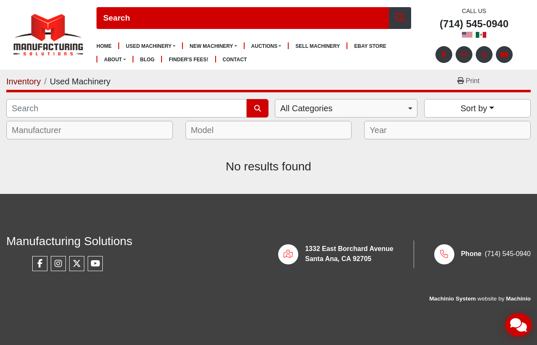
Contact (235, 60)
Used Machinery (149, 46)
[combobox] (346, 108)
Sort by (474, 108)
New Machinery (211, 46)
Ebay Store (370, 46)
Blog (147, 60)
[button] (150, 46)
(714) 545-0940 (474, 24)
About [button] (113, 59)
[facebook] (443, 54)
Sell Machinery (317, 46)
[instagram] (464, 54)
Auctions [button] (264, 46)
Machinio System (452, 298)
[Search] (242, 18)
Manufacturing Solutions (69, 241)
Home (104, 46)
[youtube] (504, 54)
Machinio (518, 298)
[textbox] (42, 130)
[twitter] (484, 54)
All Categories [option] (306, 108)
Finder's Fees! (188, 60)
